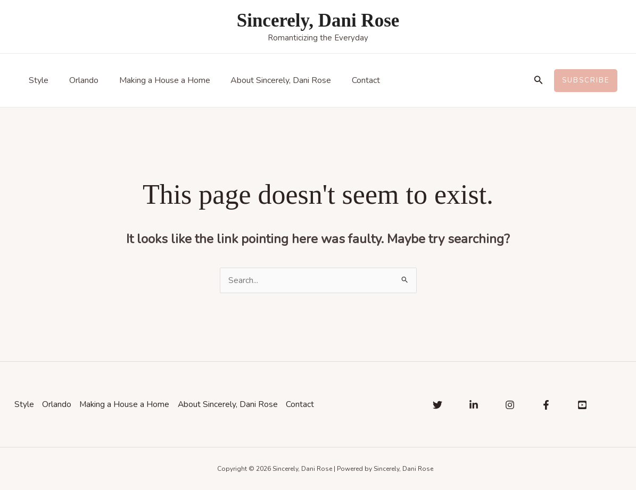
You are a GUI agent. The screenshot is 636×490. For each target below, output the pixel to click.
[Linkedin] (473, 405)
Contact (350, 80)
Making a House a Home (155, 80)
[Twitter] (437, 405)
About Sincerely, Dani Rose (268, 80)
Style (37, 80)
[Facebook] (546, 405)
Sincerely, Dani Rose (318, 20)
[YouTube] (582, 405)
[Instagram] (510, 405)
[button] (538, 80)
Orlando (78, 80)
